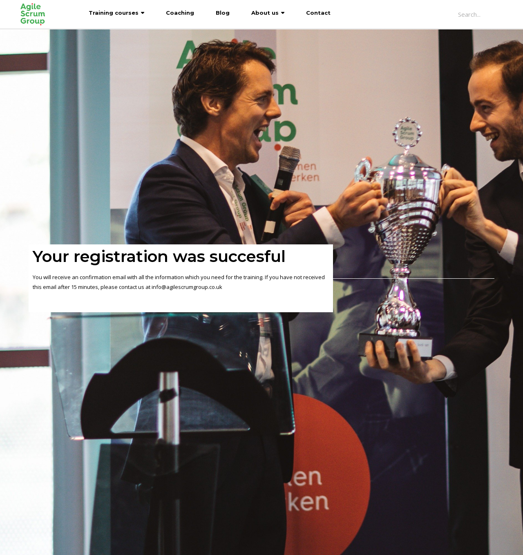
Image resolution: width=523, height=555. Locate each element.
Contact (318, 12)
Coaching (180, 12)
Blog (223, 12)
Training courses (114, 12)
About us (265, 12)
